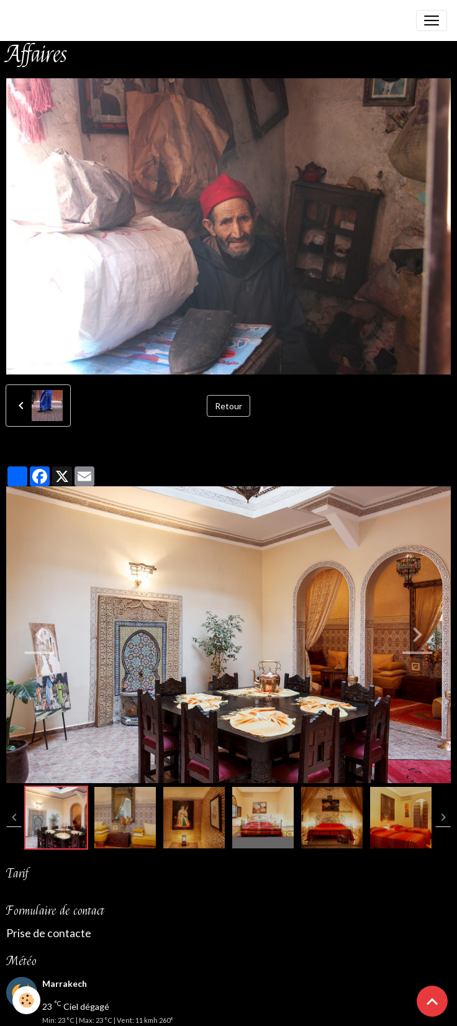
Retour (228, 406)
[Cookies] (26, 1000)
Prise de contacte (48, 933)
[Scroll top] (432, 1001)
